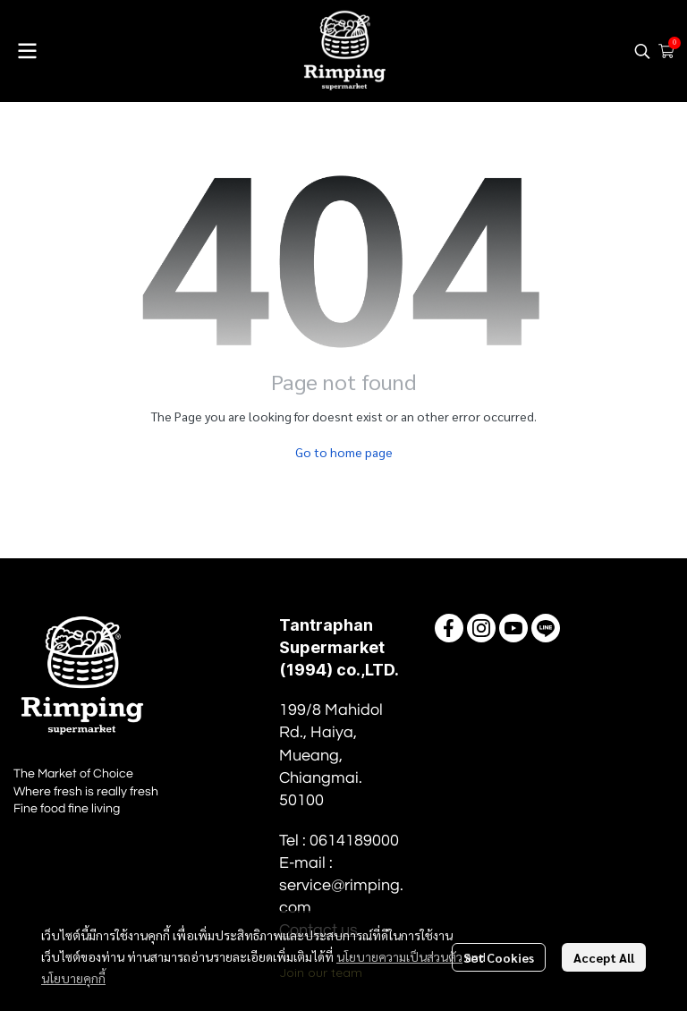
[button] (642, 51)
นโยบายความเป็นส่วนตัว (399, 956)
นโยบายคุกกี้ (73, 978)
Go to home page (344, 452)
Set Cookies (498, 957)
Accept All (603, 957)
